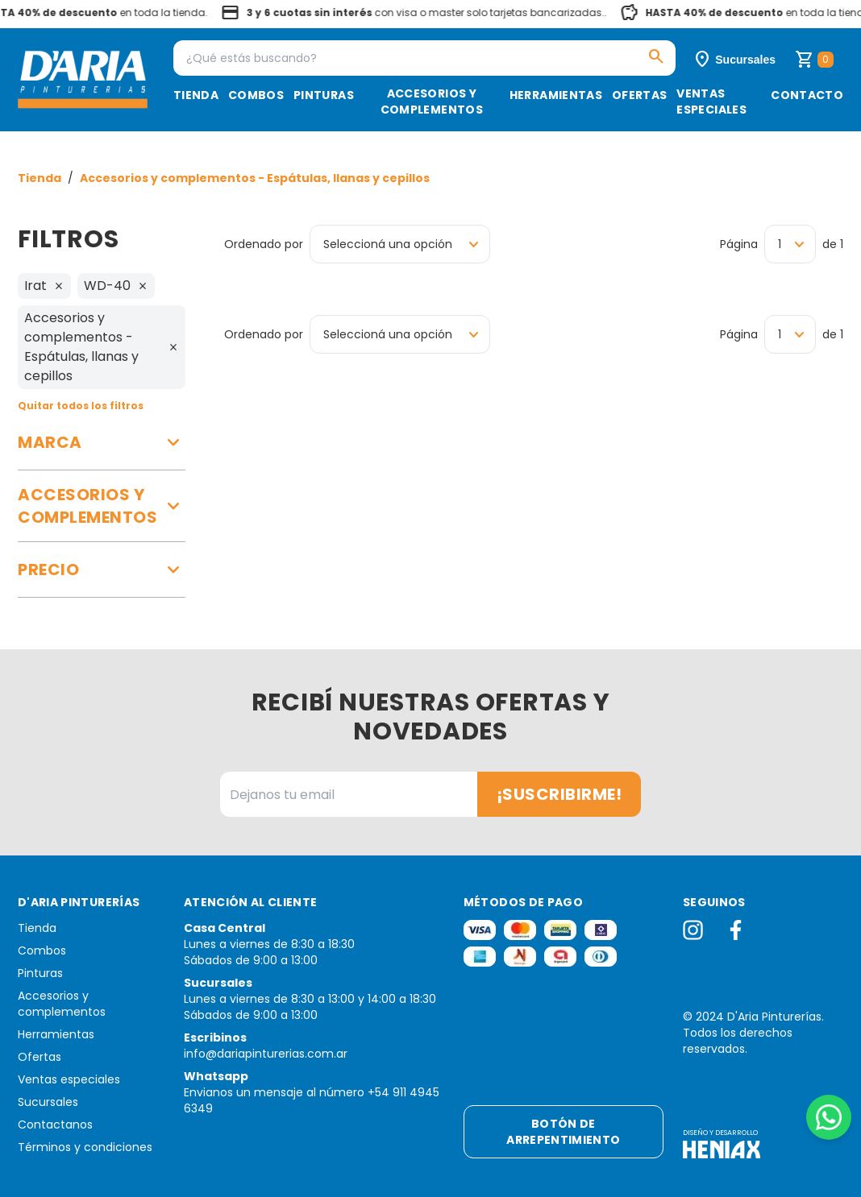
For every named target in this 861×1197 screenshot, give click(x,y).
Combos (256, 95)
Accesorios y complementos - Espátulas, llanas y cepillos (255, 178)
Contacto (807, 95)
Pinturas (323, 95)
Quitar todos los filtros (81, 405)
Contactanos (55, 1124)
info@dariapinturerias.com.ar (265, 1054)
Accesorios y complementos (432, 101)
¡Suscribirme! (559, 794)
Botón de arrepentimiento (563, 1132)
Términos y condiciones (85, 1147)
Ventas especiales (711, 101)
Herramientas (556, 95)
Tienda (195, 95)
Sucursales (48, 1102)
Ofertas (639, 95)
